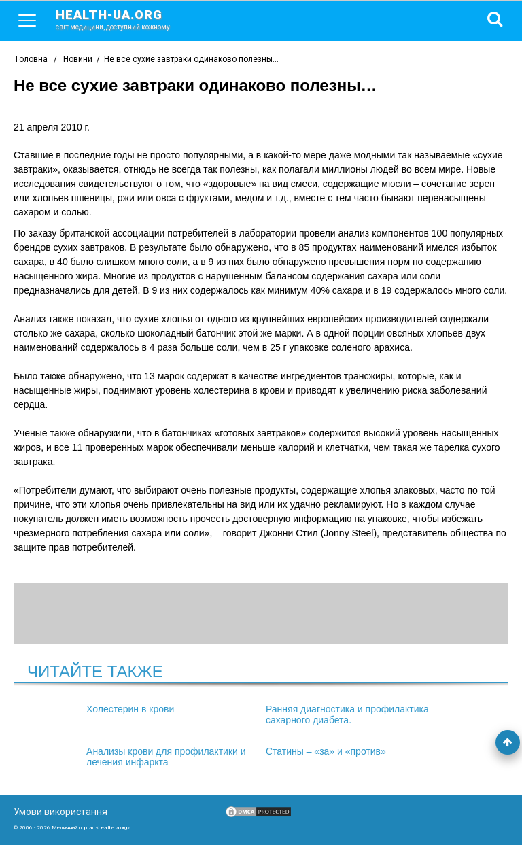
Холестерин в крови (130, 709)
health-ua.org (124, 19)
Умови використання (60, 811)
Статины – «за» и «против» (326, 751)
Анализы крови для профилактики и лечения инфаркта (166, 757)
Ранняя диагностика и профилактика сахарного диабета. (347, 714)
